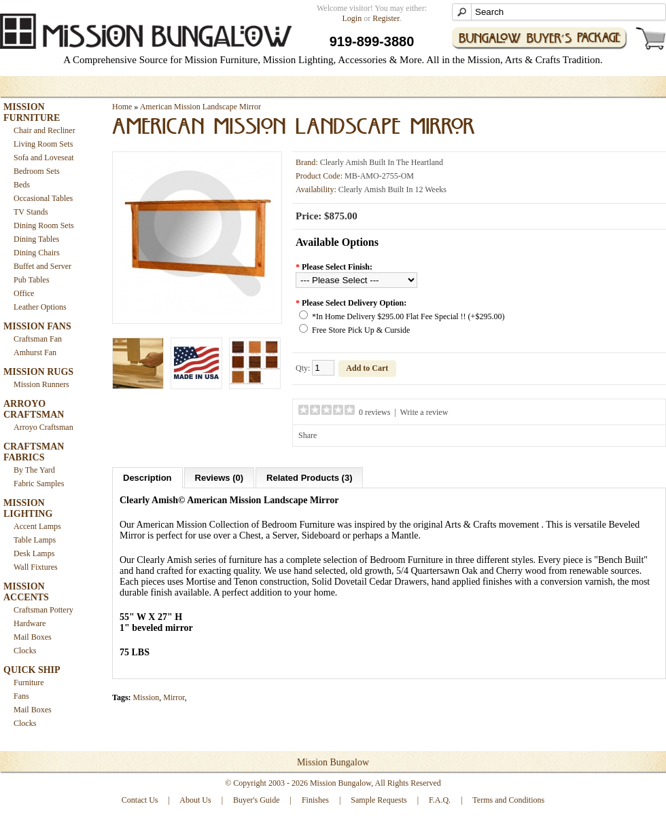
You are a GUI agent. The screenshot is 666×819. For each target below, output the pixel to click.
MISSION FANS (37, 326)
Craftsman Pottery (43, 610)
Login (352, 18)
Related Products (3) (309, 478)
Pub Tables (32, 280)
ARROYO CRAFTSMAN (33, 409)
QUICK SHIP (31, 670)
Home (122, 106)
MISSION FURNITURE (31, 112)
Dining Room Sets (44, 225)
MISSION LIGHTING (27, 508)
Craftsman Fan (38, 339)
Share (307, 435)
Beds (22, 184)
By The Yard (34, 470)
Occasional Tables (43, 198)
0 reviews (374, 412)
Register (385, 18)
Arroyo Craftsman (43, 427)
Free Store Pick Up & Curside (361, 330)
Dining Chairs (37, 252)
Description (147, 478)
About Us (195, 800)
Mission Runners (41, 384)
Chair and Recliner (44, 130)
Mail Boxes (33, 637)
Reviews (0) (219, 478)
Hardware (30, 623)
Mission (146, 697)
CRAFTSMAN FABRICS (33, 451)
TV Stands (31, 212)
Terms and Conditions (508, 800)
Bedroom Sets (37, 171)
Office (24, 293)
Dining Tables (36, 239)
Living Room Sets (43, 144)
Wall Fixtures (36, 567)
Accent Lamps (37, 526)
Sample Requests (378, 800)
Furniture (29, 682)
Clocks (25, 650)
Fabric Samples (39, 483)
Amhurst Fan (35, 352)
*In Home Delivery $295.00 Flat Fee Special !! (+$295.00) (408, 316)
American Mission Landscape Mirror (200, 106)
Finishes (315, 800)
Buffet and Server (42, 266)
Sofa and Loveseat (44, 157)
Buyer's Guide (256, 800)
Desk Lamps (34, 553)
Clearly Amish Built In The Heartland (381, 162)
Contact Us (140, 800)
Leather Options (40, 307)
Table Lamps (35, 540)
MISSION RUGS (38, 372)
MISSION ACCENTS (26, 591)
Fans (21, 696)
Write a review (424, 412)
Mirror (174, 697)
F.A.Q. (440, 800)
